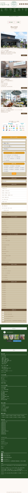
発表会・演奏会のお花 (5, 197)
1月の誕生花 (3, 415)
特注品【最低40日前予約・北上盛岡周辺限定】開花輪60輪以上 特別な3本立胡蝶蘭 (13, 321)
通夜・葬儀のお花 (4, 367)
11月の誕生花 (4, 305)
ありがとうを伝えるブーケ (7, 312)
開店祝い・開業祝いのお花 (5, 359)
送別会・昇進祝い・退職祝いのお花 (7, 195)
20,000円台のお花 (3, 433)
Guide (19, 10)
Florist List (14, 10)
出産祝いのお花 (4, 201)
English (11, 22)
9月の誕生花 (4, 301)
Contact (26, 10)
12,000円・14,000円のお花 (4, 431)
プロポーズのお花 (4, 214)
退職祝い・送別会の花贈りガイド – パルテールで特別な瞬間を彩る (11, 469)
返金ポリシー (3, 446)
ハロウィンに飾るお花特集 (6, 240)
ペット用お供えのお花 (5, 210)
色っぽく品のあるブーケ (6, 318)
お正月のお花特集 (4, 236)
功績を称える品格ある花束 (7, 314)
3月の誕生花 (4, 288)
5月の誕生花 (4, 292)
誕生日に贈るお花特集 (5, 262)
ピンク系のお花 (4, 266)
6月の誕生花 (4, 294)
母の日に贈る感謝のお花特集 (5, 396)
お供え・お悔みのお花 (4, 365)
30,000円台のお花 (3, 434)
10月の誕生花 (4, 303)
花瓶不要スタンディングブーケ (6, 260)
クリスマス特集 (4, 238)
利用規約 (2, 448)
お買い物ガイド (3, 441)
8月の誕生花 (4, 299)
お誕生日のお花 (4, 188)
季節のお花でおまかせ (5, 251)
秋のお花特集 (3, 397)
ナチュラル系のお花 (5, 279)
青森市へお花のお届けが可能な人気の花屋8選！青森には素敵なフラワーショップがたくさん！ (14, 471)
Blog (22, 10)
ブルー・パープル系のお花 (6, 273)
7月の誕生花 (3, 417)
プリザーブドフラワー (5, 227)
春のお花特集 (4, 253)
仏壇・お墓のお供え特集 (4, 391)
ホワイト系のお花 (4, 275)
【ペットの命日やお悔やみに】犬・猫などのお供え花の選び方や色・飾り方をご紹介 (13, 466)
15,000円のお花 (3, 432)
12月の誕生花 (4, 307)
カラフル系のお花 (4, 277)
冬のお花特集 (4, 247)
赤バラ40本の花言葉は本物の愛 (7, 316)
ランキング (3, 242)
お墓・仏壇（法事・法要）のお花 (7, 208)
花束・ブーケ (4, 221)
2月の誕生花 (4, 286)
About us (6, 10)
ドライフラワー (4, 225)
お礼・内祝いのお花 (5, 199)
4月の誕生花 (4, 290)
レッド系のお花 (4, 268)
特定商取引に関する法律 (4, 443)
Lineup (11, 10)
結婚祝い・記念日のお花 (5, 358)
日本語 (18, 22)
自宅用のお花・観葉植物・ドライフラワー (8, 212)
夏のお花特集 (4, 249)
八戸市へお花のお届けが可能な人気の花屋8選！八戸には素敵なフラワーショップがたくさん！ (14, 474)
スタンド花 (3, 223)
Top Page (2, 10)
